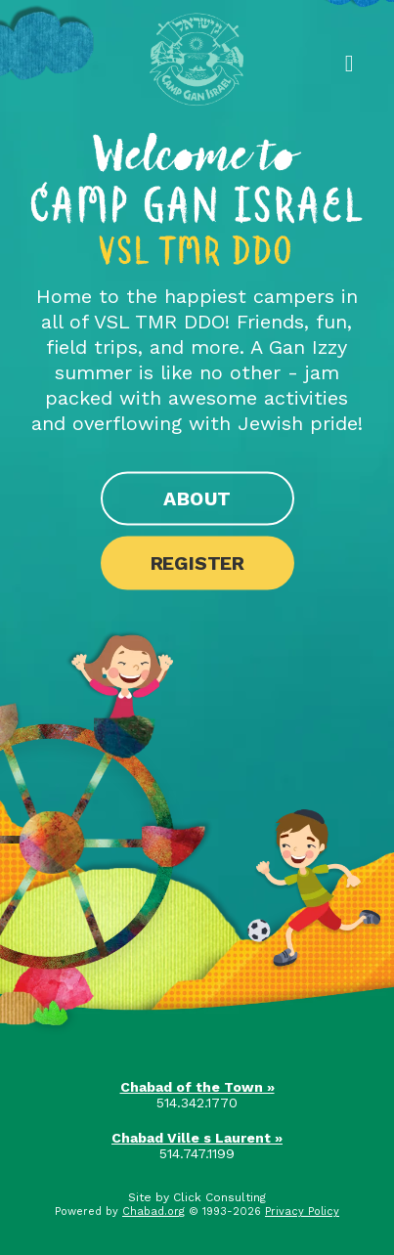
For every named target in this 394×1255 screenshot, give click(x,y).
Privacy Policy (302, 1211)
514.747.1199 (197, 1153)
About (197, 498)
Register (196, 563)
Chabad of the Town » (197, 1087)
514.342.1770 (197, 1102)
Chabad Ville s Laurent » (197, 1138)
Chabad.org (153, 1211)
